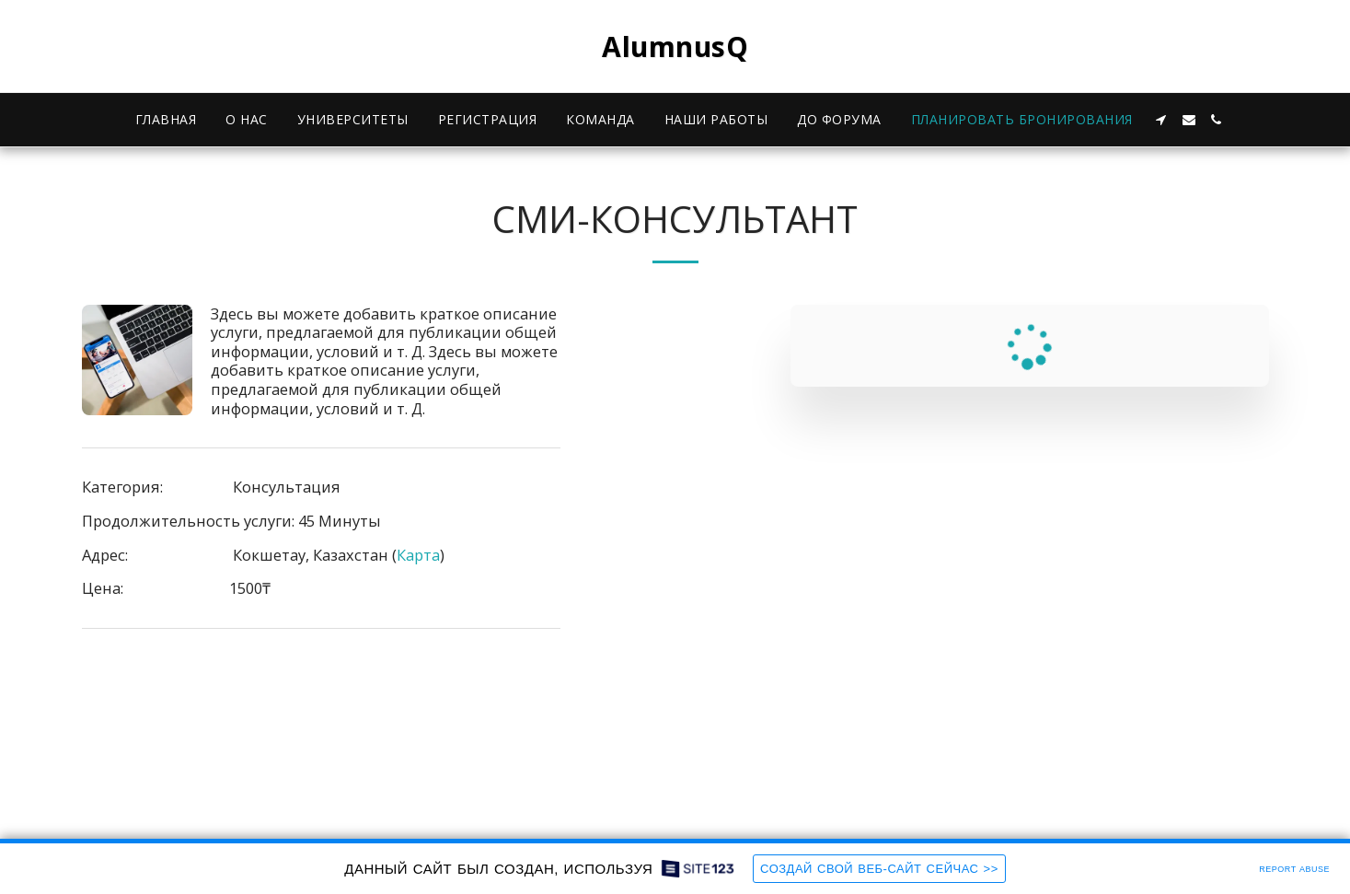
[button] (1161, 119)
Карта (418, 554)
